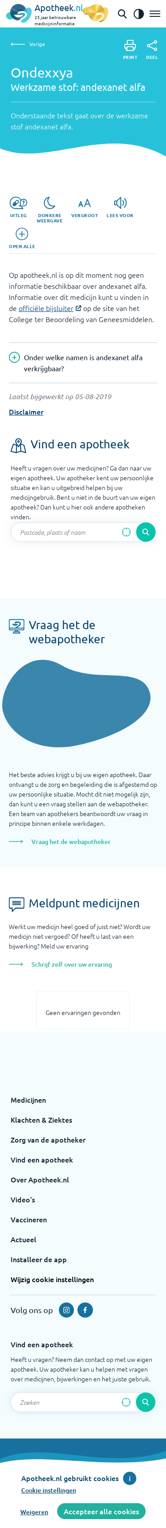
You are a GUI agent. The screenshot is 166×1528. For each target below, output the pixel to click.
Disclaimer (26, 411)
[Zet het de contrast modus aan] (138, 14)
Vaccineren (29, 1219)
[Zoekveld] (83, 532)
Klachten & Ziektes (41, 1119)
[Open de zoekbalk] (122, 14)
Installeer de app (39, 1259)
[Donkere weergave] (49, 210)
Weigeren (34, 1512)
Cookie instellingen (48, 1490)
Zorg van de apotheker (48, 1139)
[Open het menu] (155, 14)
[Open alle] (22, 238)
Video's (23, 1199)
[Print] (130, 50)
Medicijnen (28, 1099)
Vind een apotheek (42, 1159)
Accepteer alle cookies (101, 1511)
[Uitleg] (18, 207)
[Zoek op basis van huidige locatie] (126, 532)
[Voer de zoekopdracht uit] (145, 532)
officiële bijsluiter (46, 308)
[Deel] (152, 50)
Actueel (23, 1239)
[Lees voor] (120, 207)
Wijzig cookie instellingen (52, 1279)
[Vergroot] (84, 207)
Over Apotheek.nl (40, 1179)
